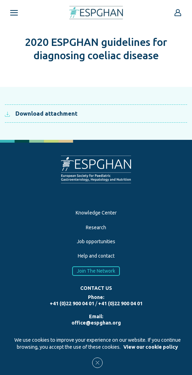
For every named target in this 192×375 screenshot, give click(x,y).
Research (96, 227)
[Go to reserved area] (178, 12)
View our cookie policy (150, 347)
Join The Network (96, 271)
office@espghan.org (96, 323)
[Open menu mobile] (14, 12)
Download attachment (41, 113)
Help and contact (96, 256)
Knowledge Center (96, 213)
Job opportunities (96, 241)
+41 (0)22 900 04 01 (72, 303)
